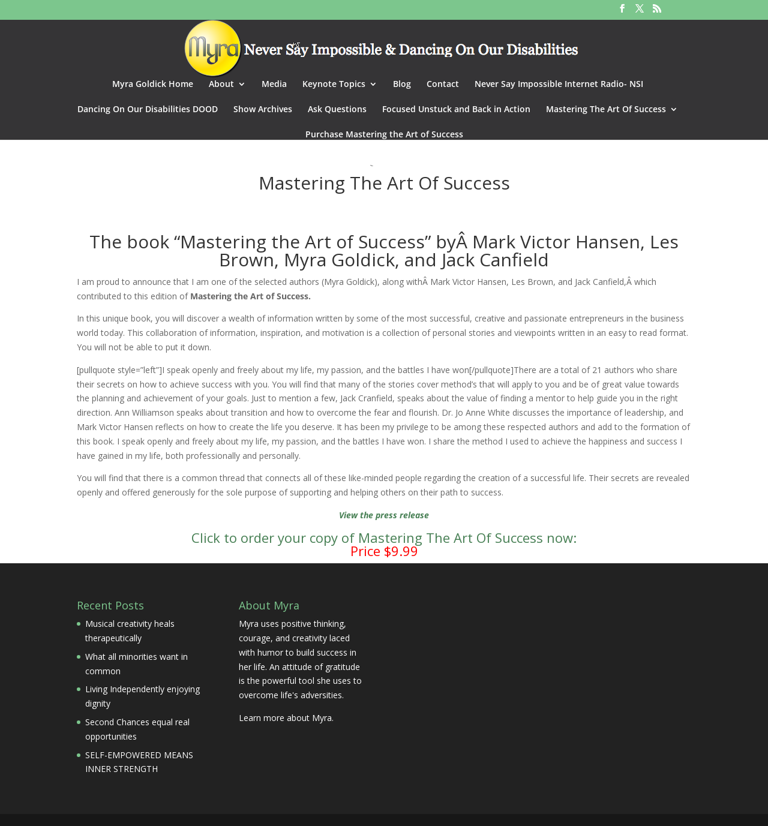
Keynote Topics (333, 84)
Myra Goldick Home (152, 84)
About (221, 84)
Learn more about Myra (285, 717)
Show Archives (262, 110)
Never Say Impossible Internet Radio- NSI (559, 84)
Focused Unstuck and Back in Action (456, 110)
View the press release (384, 515)
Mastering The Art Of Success (606, 110)
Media (274, 84)
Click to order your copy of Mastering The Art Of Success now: (384, 537)
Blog (402, 84)
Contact (443, 84)
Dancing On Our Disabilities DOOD (147, 110)
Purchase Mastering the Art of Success (384, 135)
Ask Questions (337, 110)
